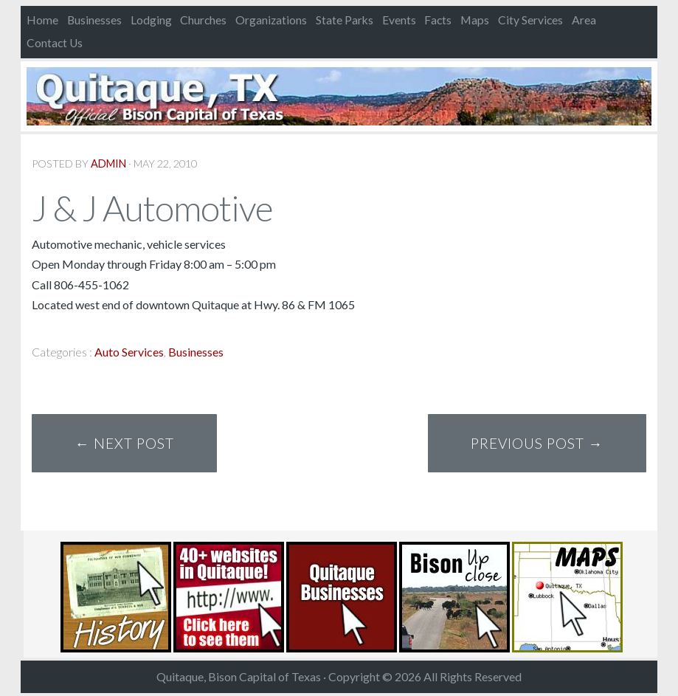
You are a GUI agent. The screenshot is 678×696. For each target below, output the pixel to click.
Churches (203, 20)
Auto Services (129, 352)
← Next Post (124, 443)
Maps (474, 20)
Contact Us (55, 42)
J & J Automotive (152, 208)
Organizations (271, 20)
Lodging (151, 20)
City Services (530, 20)
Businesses (94, 20)
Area (584, 20)
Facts (438, 20)
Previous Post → (537, 443)
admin (108, 163)
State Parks (344, 20)
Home (42, 20)
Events (399, 20)
